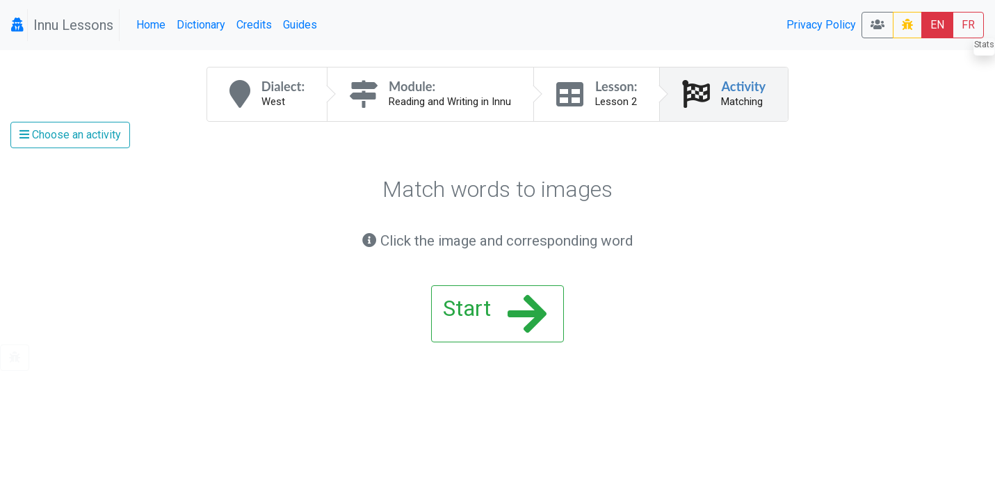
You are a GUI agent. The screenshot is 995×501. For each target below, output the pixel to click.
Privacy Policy (821, 24)
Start (495, 314)
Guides (300, 24)
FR (968, 24)
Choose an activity (70, 134)
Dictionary (201, 24)
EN (937, 24)
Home (150, 24)
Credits (254, 24)
